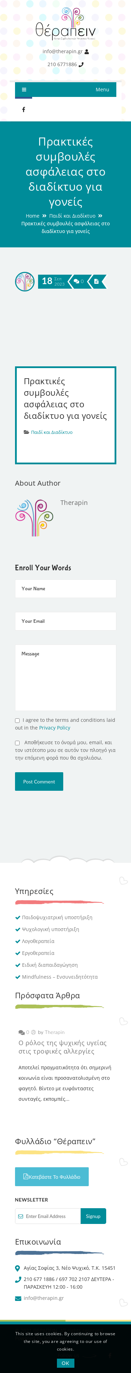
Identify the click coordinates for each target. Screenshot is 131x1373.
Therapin (74, 502)
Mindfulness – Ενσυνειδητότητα (60, 976)
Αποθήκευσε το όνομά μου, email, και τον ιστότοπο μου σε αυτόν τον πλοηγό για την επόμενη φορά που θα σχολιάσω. (65, 750)
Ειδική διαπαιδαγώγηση (50, 965)
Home (32, 215)
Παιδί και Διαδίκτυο (72, 215)
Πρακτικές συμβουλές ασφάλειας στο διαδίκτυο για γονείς (65, 398)
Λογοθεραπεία (38, 941)
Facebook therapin (23, 109)
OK (66, 1363)
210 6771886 (62, 64)
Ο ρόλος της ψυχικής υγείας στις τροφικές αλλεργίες (63, 1046)
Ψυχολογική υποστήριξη (50, 929)
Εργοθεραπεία (38, 953)
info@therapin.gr (63, 51)
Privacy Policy (54, 727)
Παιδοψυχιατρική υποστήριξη (57, 917)
